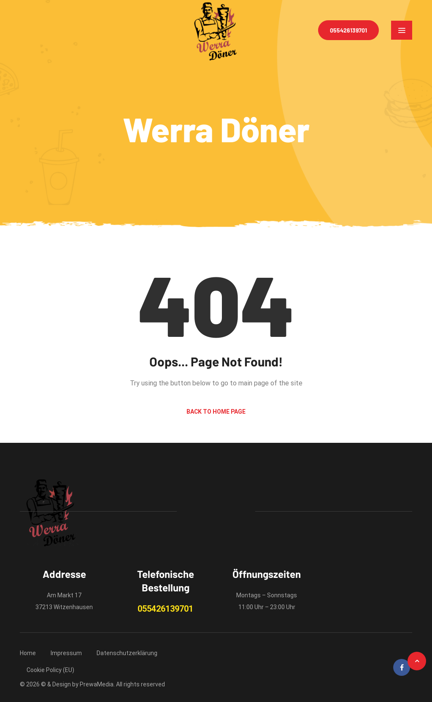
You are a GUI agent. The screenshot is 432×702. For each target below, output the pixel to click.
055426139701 (348, 30)
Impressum (66, 653)
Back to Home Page (216, 411)
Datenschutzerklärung (127, 653)
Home (28, 653)
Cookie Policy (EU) (50, 670)
